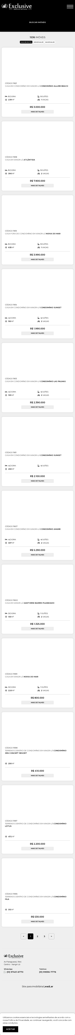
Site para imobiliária (37, 986)
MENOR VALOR (38, 42)
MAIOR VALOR (49, 42)
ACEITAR (10, 1029)
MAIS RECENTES (26, 42)
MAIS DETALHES (37, 112)
